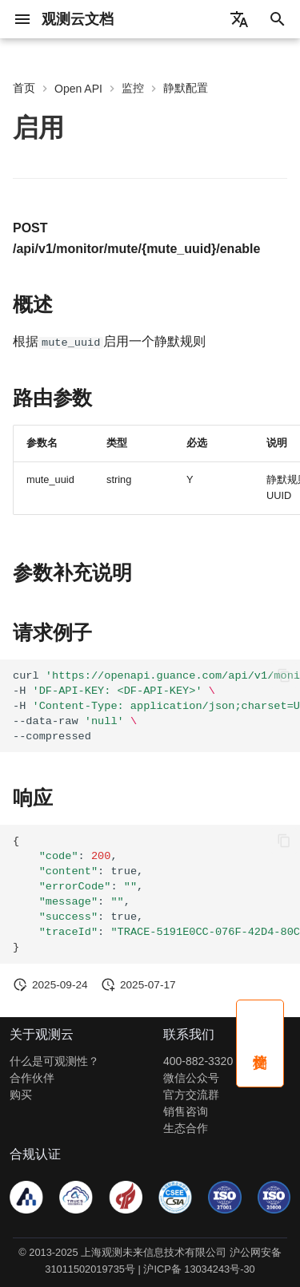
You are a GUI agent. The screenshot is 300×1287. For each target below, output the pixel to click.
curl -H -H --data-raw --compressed (156, 705)
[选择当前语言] (239, 19)
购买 (21, 1094)
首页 (24, 87)
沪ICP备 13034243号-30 (198, 1269)
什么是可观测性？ (54, 1061)
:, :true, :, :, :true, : (156, 894)
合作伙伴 (32, 1077)
